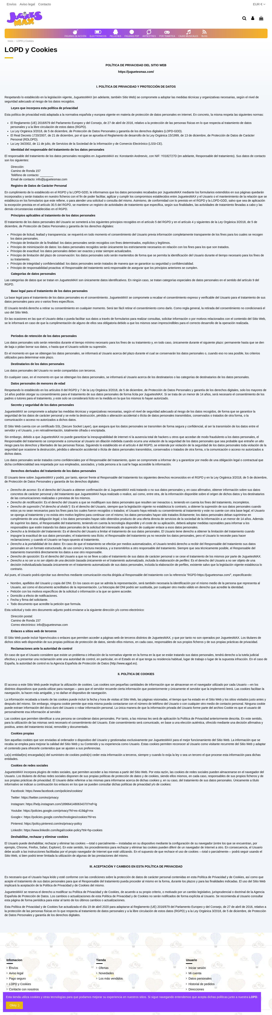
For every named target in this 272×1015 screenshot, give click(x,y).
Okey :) (14, 1005)
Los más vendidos (111, 978)
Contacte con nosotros (24, 989)
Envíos (12, 4)
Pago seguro (17, 978)
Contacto (44, 4)
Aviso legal (28, 4)
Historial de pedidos (201, 984)
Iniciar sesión (197, 968)
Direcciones (196, 989)
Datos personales (200, 978)
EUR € (259, 4)
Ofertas (104, 968)
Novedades (106, 973)
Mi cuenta (194, 973)
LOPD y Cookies (20, 984)
